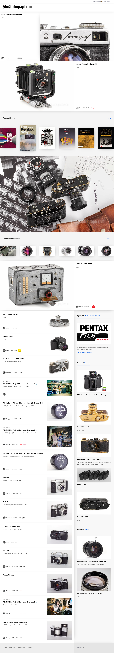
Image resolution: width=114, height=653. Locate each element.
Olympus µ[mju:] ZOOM (11, 526)
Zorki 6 (5, 502)
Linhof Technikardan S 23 (86, 64)
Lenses (83, 7)
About (5, 647)
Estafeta (6, 477)
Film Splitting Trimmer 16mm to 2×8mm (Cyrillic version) (23, 403)
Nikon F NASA (8, 336)
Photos (69, 7)
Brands (89, 7)
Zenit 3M (6, 550)
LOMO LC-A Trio (82, 485)
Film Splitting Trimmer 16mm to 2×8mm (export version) (23, 453)
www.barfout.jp (6, 381)
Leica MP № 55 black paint (85, 517)
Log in (108, 1)
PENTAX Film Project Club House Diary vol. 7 (19, 602)
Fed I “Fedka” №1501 (10, 314)
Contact (30, 647)
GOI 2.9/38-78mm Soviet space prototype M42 (92, 561)
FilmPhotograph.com (86, 647)
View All (109, 118)
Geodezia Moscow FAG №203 (13, 359)
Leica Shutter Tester (84, 263)
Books (94, 7)
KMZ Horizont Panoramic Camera (15, 622)
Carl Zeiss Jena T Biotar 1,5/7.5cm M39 (89, 593)
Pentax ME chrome (9, 575)
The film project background (84, 352)
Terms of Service (21, 647)
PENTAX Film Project (104, 7)
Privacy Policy (12, 647)
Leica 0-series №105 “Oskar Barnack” (89, 459)
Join (105, 1)
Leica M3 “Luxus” (83, 427)
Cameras (76, 7)
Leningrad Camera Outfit (11, 14)
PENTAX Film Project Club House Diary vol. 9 (19, 384)
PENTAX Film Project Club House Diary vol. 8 (19, 430)
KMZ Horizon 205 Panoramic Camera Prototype (92, 395)
